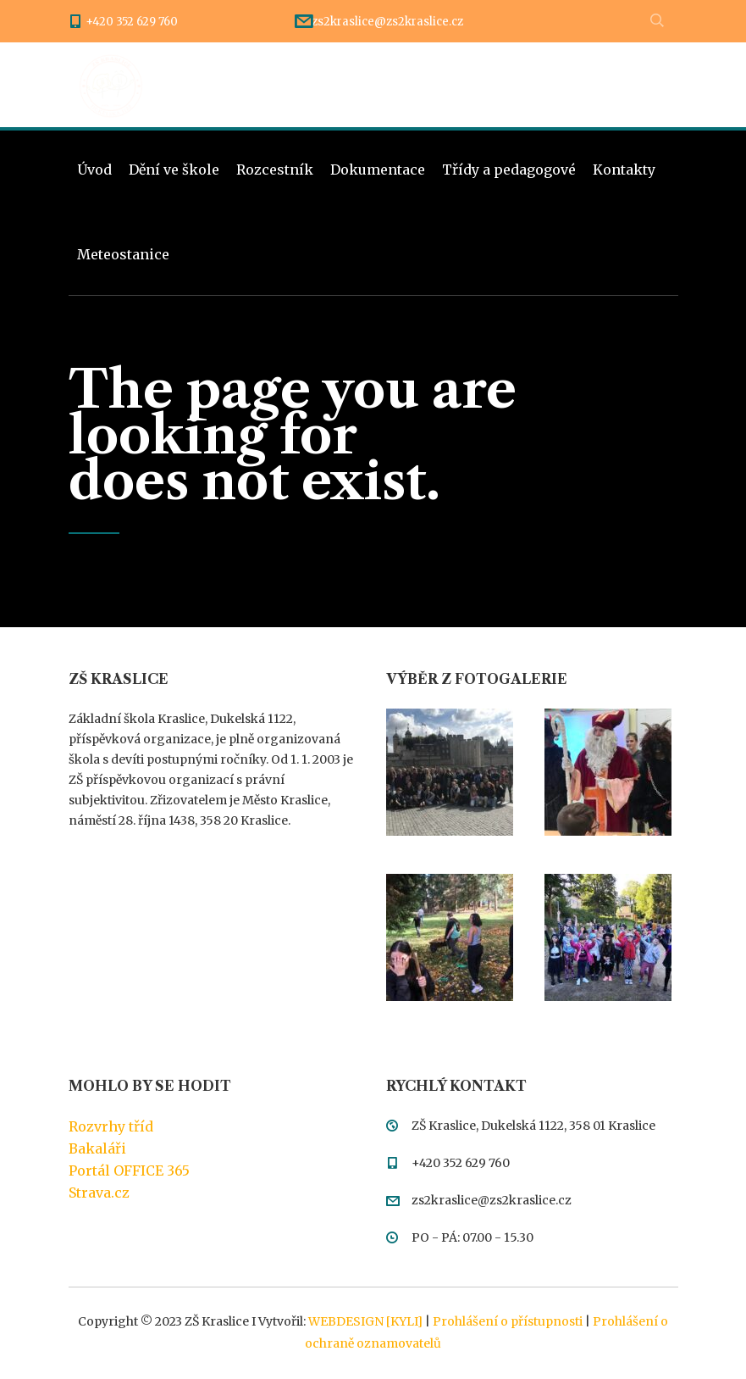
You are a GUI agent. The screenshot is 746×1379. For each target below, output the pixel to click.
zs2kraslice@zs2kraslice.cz (387, 21)
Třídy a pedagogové (509, 169)
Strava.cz (99, 1192)
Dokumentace (377, 169)
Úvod (94, 169)
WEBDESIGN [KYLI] (365, 1321)
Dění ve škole (174, 169)
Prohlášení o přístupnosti (508, 1321)
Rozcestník (274, 169)
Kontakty (624, 169)
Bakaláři (97, 1148)
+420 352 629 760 (132, 21)
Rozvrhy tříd (111, 1126)
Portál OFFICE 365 (129, 1170)
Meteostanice (123, 254)
